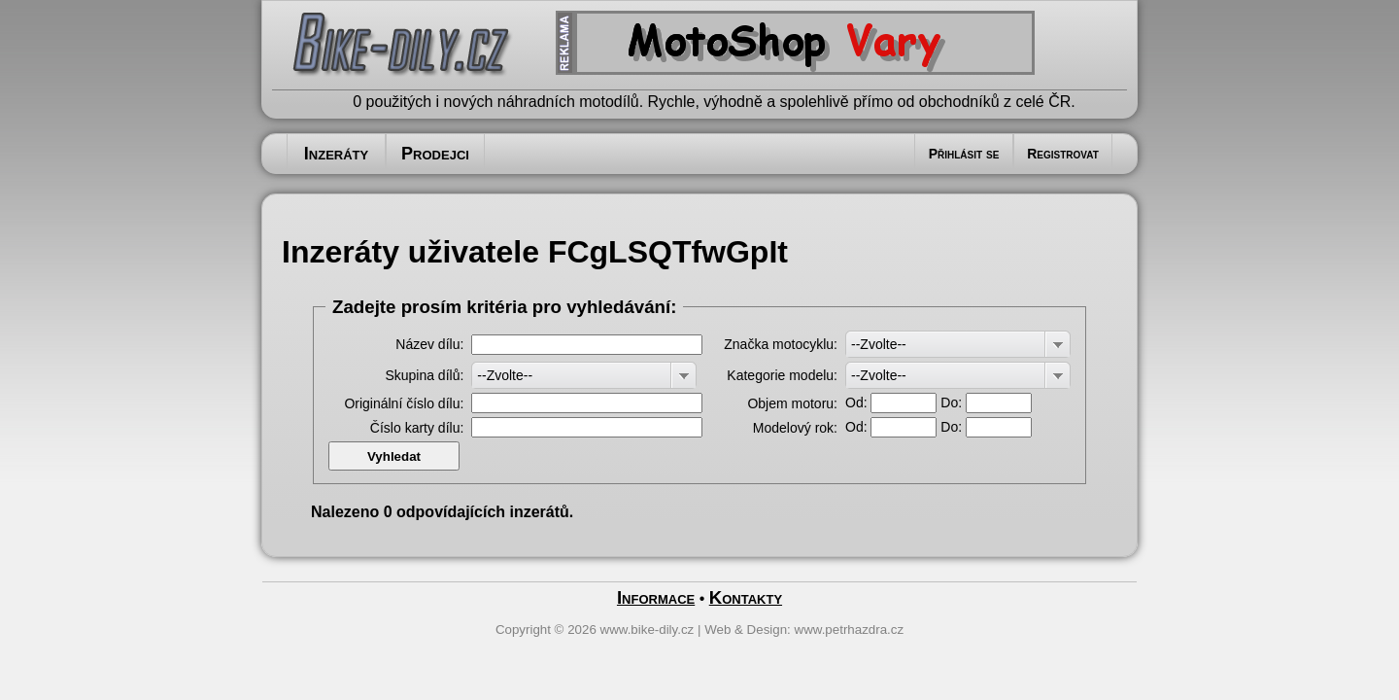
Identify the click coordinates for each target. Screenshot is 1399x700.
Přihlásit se (964, 153)
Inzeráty (336, 153)
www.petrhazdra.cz (849, 629)
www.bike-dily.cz (647, 629)
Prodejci (435, 153)
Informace (656, 597)
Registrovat (1063, 153)
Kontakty (745, 597)
